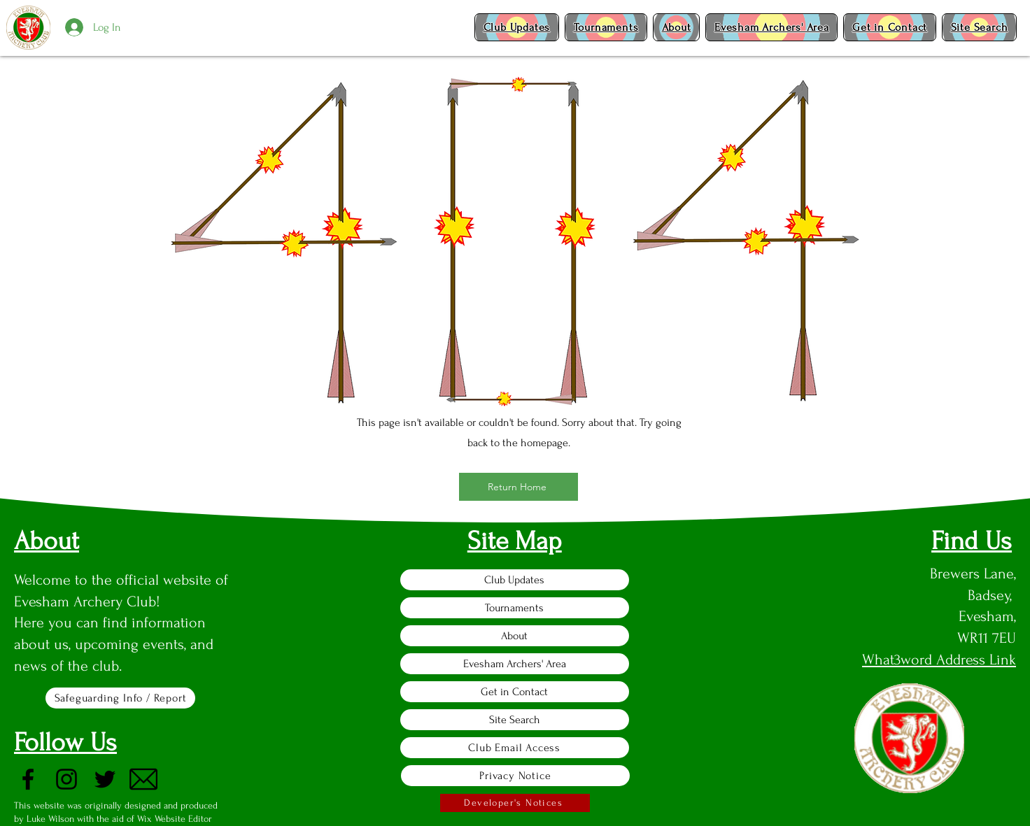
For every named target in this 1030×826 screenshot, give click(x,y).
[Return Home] (518, 487)
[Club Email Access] (514, 747)
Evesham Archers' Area (514, 663)
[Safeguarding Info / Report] (120, 698)
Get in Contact (514, 691)
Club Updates (514, 580)
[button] (516, 27)
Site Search (514, 719)
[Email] (143, 779)
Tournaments (514, 607)
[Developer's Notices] (515, 803)
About (514, 635)
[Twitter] (105, 779)
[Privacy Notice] (515, 775)
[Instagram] (66, 779)
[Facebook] (28, 779)
